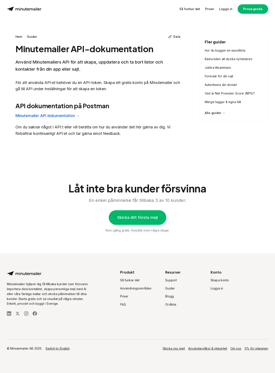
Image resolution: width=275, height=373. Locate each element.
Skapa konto (220, 280)
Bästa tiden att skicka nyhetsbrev (229, 59)
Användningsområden (136, 288)
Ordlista (170, 304)
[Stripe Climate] (48, 325)
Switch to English (58, 348)
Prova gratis (253, 9)
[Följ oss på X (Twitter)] (17, 313)
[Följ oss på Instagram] (26, 313)
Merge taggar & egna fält (223, 102)
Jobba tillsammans (218, 67)
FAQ (123, 304)
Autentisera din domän (221, 85)
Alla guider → (215, 113)
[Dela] (174, 37)
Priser (209, 9)
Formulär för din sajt (219, 76)
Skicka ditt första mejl (137, 217)
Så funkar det (189, 9)
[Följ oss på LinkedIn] (9, 313)
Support (171, 280)
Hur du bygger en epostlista (225, 50)
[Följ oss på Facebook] (35, 313)
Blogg (169, 296)
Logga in (225, 9)
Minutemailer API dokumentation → (47, 115)
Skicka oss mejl (174, 348)
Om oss (236, 348)
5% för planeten (256, 348)
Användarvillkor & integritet (207, 348)
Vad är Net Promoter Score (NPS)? (230, 93)
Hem (18, 36)
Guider (32, 36)
